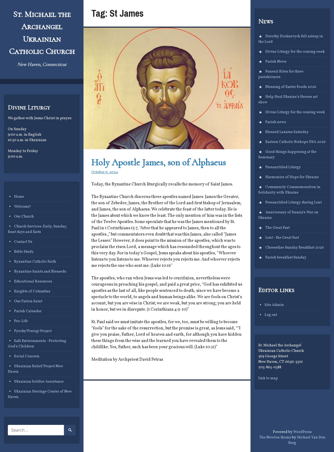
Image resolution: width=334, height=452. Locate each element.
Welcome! (22, 206)
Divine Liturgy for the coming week (295, 51)
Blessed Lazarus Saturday (287, 132)
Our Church (24, 216)
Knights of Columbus (32, 291)
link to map (268, 378)
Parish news (275, 122)
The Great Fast (277, 227)
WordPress (302, 432)
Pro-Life (21, 321)
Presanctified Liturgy (283, 167)
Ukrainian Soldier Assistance (39, 381)
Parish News (276, 61)
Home (19, 196)
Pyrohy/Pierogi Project (33, 331)
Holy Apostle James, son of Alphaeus (158, 162)
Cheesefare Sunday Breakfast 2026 (294, 247)
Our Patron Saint (28, 301)
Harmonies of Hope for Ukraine (292, 177)
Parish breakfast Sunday (285, 257)
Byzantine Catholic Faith (35, 261)
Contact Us (23, 241)
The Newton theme (275, 437)
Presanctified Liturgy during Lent (293, 202)
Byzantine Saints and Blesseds (40, 271)
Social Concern (26, 356)
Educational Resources (33, 281)
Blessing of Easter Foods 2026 (290, 87)
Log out (271, 314)
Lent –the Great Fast (282, 237)
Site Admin (274, 305)
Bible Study (24, 251)
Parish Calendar (27, 311)
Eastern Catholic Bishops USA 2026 (295, 142)
